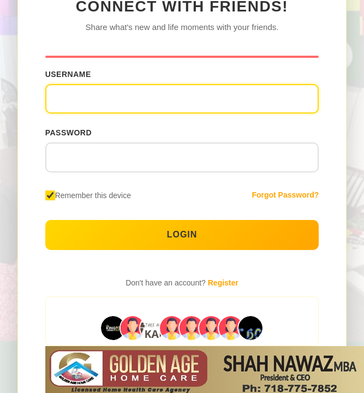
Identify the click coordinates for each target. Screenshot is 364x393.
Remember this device (93, 195)
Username (68, 74)
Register (223, 282)
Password (68, 132)
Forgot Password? (285, 194)
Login (182, 234)
